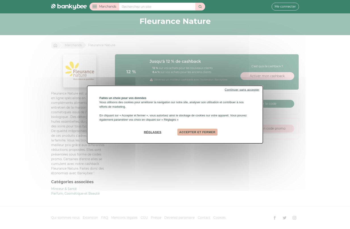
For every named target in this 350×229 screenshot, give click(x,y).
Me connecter (285, 6)
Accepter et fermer (197, 132)
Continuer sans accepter (242, 89)
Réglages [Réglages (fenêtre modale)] (152, 132)
